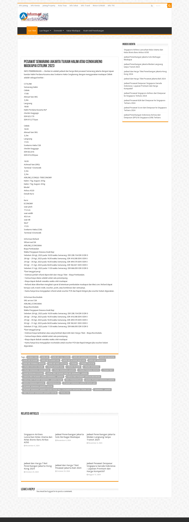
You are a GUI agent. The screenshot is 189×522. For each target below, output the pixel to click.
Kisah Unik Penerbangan (93, 31)
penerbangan (54, 383)
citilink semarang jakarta (64, 370)
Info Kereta (35, 6)
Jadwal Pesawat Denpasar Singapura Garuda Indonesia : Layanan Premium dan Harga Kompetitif (101, 467)
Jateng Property (49, 6)
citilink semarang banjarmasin (36, 370)
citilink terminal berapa (89, 370)
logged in (51, 491)
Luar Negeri (44, 31)
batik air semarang (97, 360)
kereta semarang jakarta (33, 383)
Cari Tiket (32, 31)
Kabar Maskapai (73, 31)
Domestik (58, 31)
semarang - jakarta (102, 390)
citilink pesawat (73, 367)
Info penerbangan (74, 380)
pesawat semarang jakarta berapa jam (80, 383)
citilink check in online (33, 367)
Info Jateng (23, 6)
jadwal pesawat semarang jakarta (100, 380)
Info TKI (111, 6)
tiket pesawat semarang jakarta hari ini (40, 393)
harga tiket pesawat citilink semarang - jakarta (43, 377)
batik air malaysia (107, 357)
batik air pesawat (30, 360)
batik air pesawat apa (50, 360)
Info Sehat (74, 6)
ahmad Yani (33, 357)
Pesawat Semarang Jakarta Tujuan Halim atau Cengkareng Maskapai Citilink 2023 (57, 390)
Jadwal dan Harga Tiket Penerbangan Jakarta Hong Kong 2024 (38, 466)
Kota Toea (62, 6)
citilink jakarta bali (55, 367)
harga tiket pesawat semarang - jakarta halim (42, 380)
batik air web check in (58, 364)
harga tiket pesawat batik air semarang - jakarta (67, 373)
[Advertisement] (116, 17)
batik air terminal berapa (34, 364)
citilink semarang (91, 367)
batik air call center (61, 357)
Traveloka (65, 393)
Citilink (74, 364)
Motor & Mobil (99, 6)
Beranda (23, 30)
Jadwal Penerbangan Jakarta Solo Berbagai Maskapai (69, 435)
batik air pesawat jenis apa (74, 360)
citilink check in (87, 364)
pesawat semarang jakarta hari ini (37, 386)
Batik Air (44, 357)
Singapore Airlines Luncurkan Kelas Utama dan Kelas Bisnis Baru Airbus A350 (38, 438)
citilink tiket (108, 370)
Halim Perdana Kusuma (33, 373)
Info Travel (85, 6)
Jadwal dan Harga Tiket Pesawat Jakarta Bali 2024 (68, 466)
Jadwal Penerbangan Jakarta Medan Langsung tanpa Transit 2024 (101, 437)
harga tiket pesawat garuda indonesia (83, 377)
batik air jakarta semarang (85, 357)
